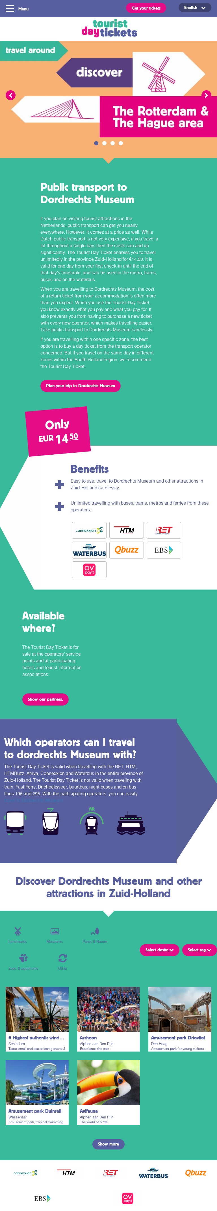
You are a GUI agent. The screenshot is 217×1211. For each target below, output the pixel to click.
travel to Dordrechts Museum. (34, 800)
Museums (55, 935)
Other (62, 962)
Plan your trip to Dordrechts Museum (80, 385)
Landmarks (17, 935)
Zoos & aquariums (23, 962)
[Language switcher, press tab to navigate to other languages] (195, 7)
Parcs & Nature (95, 935)
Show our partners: (45, 699)
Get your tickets (146, 7)
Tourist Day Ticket (108, 29)
